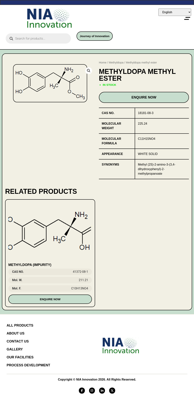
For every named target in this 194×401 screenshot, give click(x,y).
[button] (88, 70)
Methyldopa (116, 62)
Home (102, 62)
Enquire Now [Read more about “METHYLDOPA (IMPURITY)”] (50, 299)
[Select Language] (174, 12)
